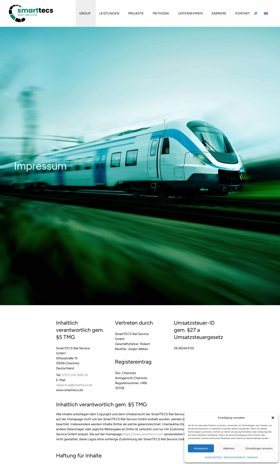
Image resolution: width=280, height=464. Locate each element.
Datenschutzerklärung (234, 457)
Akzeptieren (201, 448)
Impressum (252, 457)
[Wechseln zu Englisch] (266, 13)
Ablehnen (228, 448)
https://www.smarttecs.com (142, 434)
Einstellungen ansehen (259, 448)
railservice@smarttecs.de (74, 385)
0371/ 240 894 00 (75, 375)
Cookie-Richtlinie (213, 457)
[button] (273, 418)
